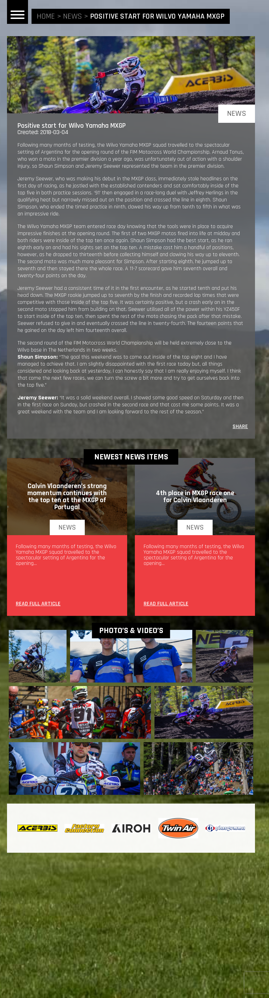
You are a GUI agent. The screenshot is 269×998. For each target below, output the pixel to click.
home (46, 16)
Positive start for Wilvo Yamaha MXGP (157, 16)
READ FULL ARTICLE (38, 604)
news (72, 16)
